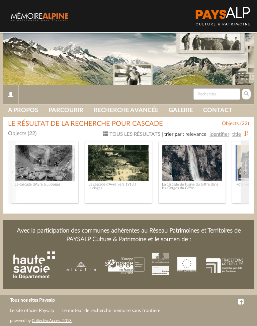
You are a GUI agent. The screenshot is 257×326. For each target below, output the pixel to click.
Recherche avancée (126, 110)
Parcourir (66, 110)
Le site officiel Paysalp (32, 310)
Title (236, 134)
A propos (23, 110)
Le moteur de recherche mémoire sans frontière (111, 310)
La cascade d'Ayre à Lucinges (38, 184)
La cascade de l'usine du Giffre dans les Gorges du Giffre (190, 186)
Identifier (219, 134)
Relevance (195, 134)
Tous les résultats (131, 134)
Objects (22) (235, 123)
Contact (217, 110)
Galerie (181, 110)
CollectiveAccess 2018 (52, 321)
